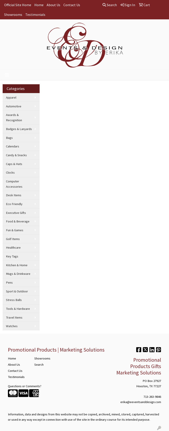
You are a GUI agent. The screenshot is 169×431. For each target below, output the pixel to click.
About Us (53, 5)
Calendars (12, 146)
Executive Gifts (16, 213)
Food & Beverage (17, 221)
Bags (9, 138)
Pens (9, 282)
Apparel (11, 97)
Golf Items (13, 239)
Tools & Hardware (18, 309)
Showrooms (13, 14)
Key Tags (12, 256)
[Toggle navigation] (6, 75)
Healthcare (13, 247)
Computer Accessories (14, 184)
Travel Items (14, 317)
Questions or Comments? (24, 386)
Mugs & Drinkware (18, 274)
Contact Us (71, 5)
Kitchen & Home (17, 265)
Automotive (13, 106)
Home (39, 5)
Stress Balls (14, 300)
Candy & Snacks (16, 155)
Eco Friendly (14, 204)
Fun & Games (14, 230)
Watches (12, 326)
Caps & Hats (14, 164)
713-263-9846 (152, 397)
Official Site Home (17, 5)
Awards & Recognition (14, 117)
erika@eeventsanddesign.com (140, 402)
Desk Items (13, 195)
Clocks (10, 172)
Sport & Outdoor (17, 291)
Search (110, 5)
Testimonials (35, 14)
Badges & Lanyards (19, 129)
